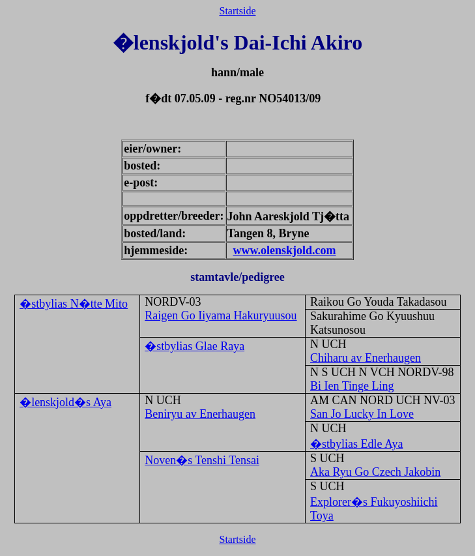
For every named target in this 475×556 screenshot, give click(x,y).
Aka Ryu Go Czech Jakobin (375, 471)
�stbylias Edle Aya (356, 443)
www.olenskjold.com (284, 250)
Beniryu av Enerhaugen (200, 413)
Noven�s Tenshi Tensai (202, 460)
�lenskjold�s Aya (65, 402)
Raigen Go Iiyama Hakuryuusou (220, 315)
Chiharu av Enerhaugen (365, 357)
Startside (238, 10)
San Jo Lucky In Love (362, 413)
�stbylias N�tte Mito (74, 303)
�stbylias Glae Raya (194, 346)
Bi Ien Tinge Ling (352, 385)
